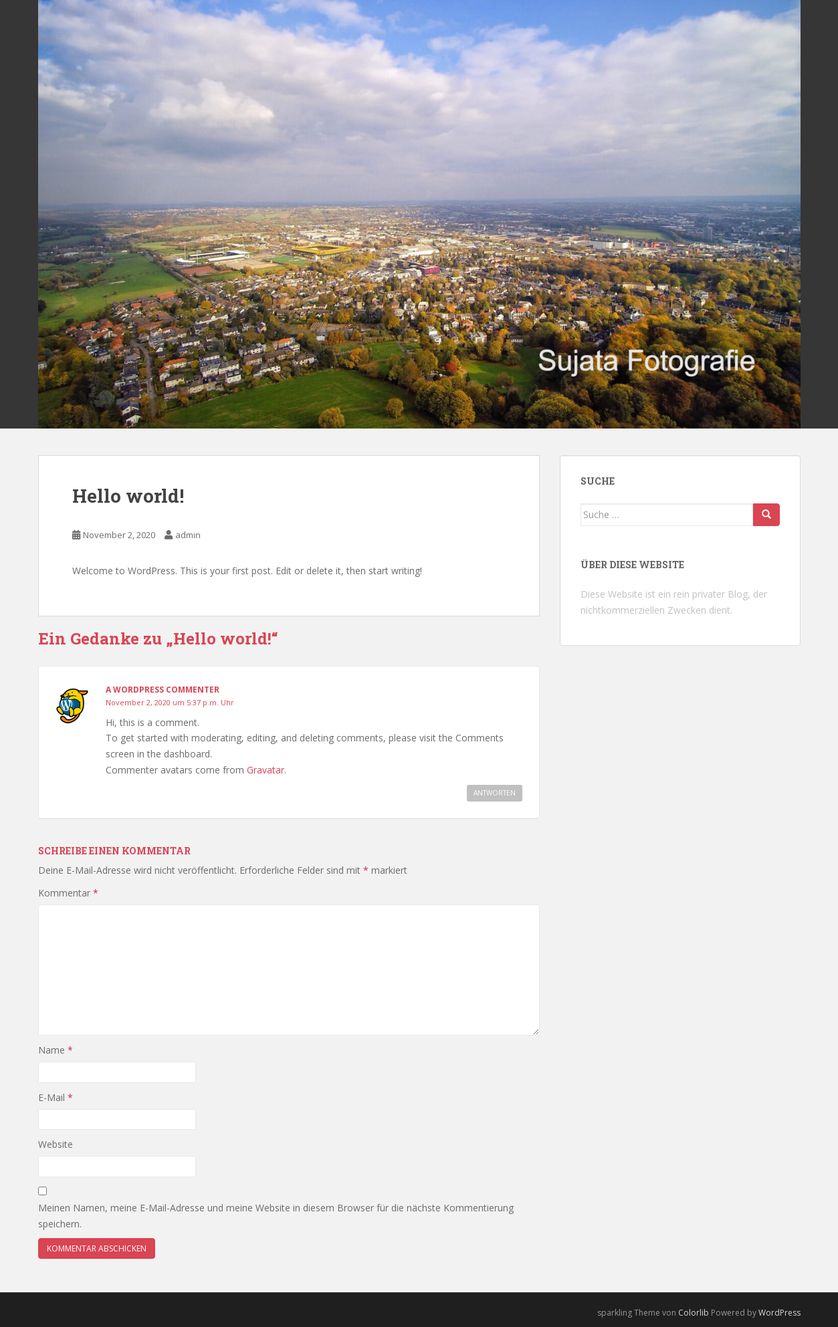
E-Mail (55, 1097)
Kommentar (68, 892)
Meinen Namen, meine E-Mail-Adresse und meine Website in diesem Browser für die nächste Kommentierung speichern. (276, 1215)
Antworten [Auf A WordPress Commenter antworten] (495, 793)
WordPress (779, 1312)
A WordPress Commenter (162, 689)
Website (55, 1144)
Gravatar (265, 769)
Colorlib (693, 1312)
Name (55, 1050)
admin (188, 535)
